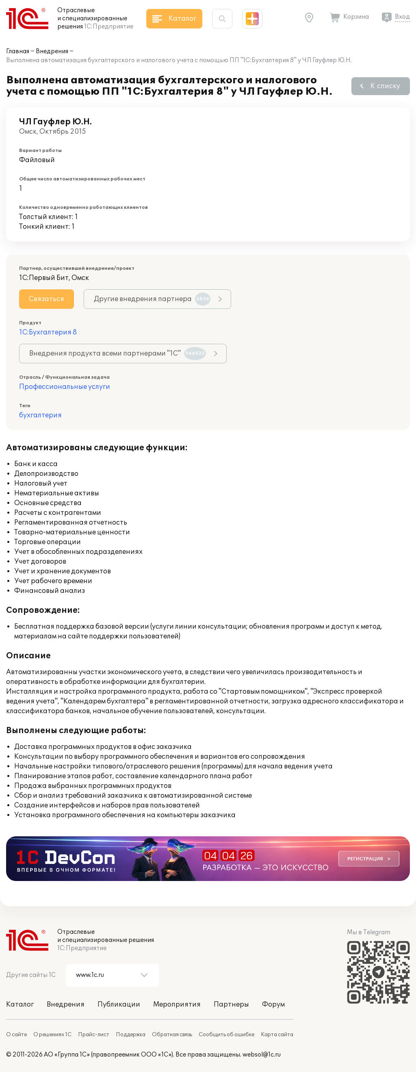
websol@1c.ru (262, 1054)
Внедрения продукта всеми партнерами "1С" (117, 353)
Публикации (119, 1004)
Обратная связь (172, 1034)
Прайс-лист (93, 1034)
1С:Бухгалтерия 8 (48, 332)
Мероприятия (177, 1004)
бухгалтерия (40, 415)
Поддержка (130, 1034)
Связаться (46, 299)
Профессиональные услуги (64, 387)
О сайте (16, 1034)
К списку (385, 86)
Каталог (20, 1004)
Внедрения (52, 51)
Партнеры (231, 1004)
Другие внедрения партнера (152, 299)
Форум (273, 1004)
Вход (402, 16)
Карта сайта (277, 1034)
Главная (17, 51)
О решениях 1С (52, 1034)
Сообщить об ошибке (226, 1034)
